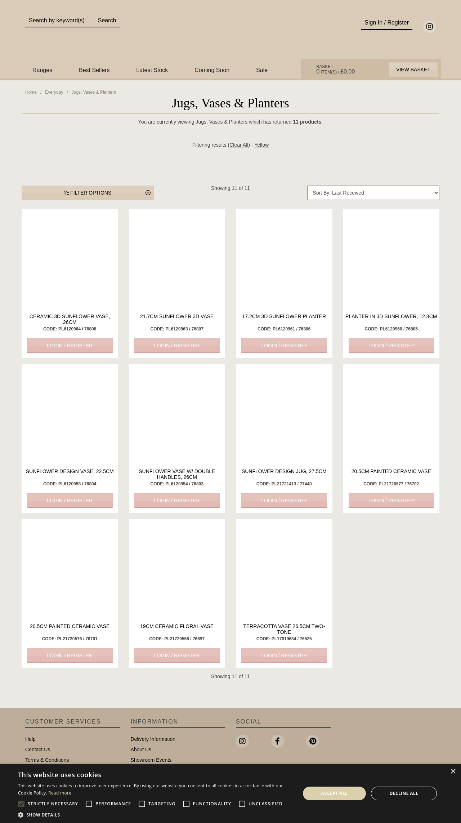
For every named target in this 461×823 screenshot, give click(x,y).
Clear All (238, 145)
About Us (141, 749)
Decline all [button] (404, 793)
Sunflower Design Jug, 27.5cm (284, 471)
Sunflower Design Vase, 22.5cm (70, 471)
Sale (262, 70)
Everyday (54, 92)
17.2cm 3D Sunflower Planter (284, 316)
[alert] (230, 793)
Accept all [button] (334, 793)
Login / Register (70, 345)
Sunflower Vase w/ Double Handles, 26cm (177, 474)
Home (31, 92)
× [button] (453, 771)
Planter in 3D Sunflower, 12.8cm (391, 316)
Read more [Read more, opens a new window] (59, 793)
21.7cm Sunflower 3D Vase (177, 316)
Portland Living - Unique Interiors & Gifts (231, 34)
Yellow (261, 145)
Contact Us (37, 749)
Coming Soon (211, 70)
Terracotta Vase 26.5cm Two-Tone (284, 629)
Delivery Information (153, 739)
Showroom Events (151, 760)
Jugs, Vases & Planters (94, 92)
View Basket (413, 69)
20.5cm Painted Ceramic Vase (391, 471)
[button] (155, 814)
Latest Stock (152, 70)
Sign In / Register (386, 22)
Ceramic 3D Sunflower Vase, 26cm (70, 319)
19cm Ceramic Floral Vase (177, 626)
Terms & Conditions (47, 760)
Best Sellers (94, 70)
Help (30, 739)
